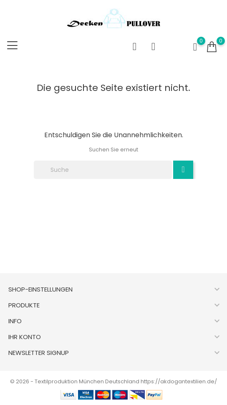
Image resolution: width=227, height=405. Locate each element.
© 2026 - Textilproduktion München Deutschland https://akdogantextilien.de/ (113, 381)
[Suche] (103, 170)
